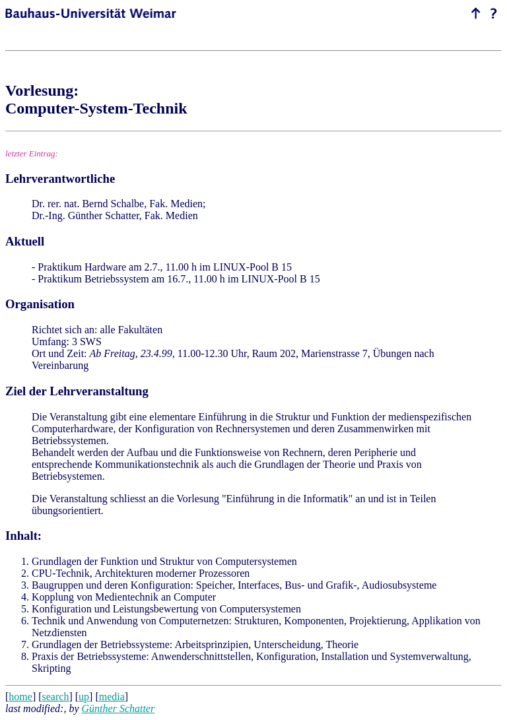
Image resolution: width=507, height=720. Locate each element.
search (55, 696)
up (84, 696)
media (112, 696)
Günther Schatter (118, 708)
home (20, 696)
